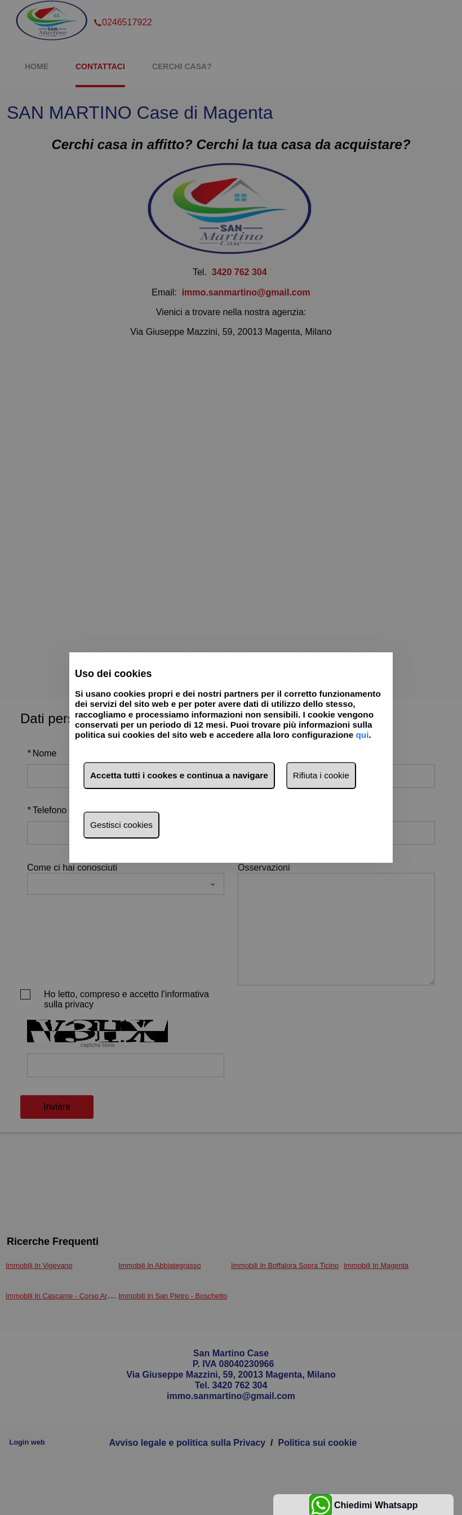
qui (362, 735)
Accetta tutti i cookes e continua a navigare (179, 775)
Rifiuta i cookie (321, 775)
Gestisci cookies (121, 825)
